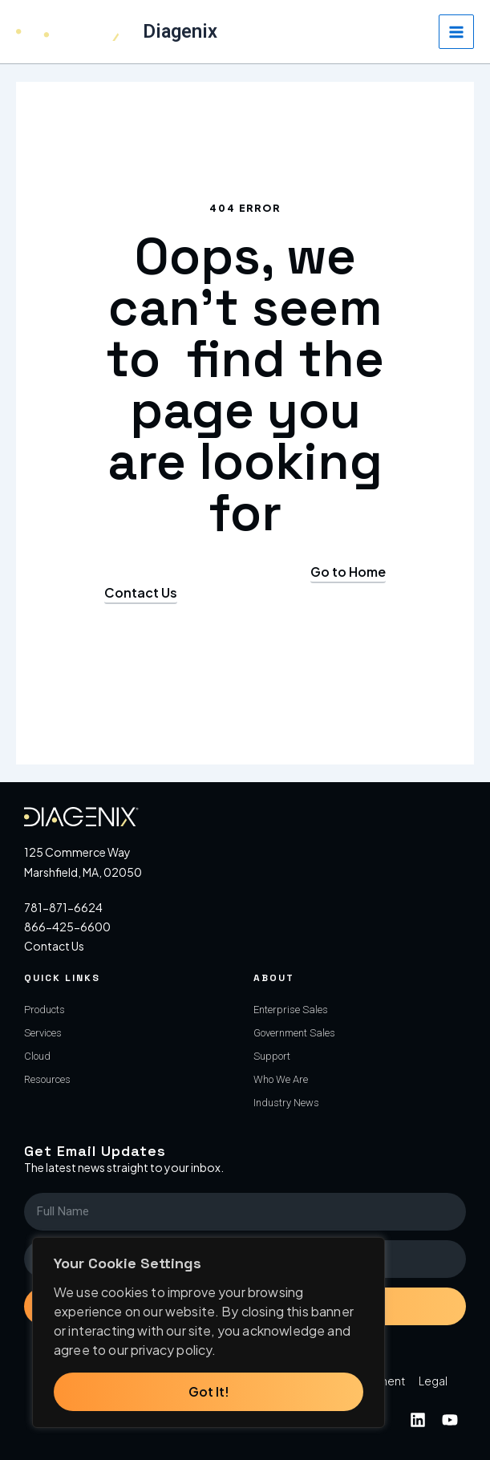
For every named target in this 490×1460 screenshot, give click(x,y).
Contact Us (54, 946)
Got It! (208, 1391)
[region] (208, 1332)
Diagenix (180, 31)
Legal (433, 1380)
